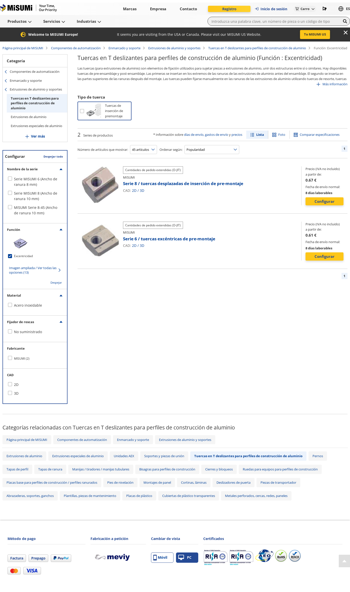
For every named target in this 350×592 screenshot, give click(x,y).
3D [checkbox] (16, 393)
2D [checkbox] (16, 384)
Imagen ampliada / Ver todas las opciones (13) (32, 270)
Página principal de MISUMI (22, 48)
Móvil (160, 557)
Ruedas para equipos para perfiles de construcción (280, 469)
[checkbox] (35, 182)
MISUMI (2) (22, 358)
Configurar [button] (324, 201)
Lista (260, 134)
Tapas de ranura (50, 469)
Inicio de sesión (270, 9)
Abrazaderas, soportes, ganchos (30, 495)
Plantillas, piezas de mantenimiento (90, 495)
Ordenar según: (171, 149)
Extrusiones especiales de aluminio (36, 126)
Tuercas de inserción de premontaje (114, 110)
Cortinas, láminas (193, 482)
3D (142, 190)
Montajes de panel (157, 482)
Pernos (317, 456)
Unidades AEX (124, 456)
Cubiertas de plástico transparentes (188, 495)
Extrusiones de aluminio (28, 117)
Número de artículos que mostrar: (103, 149)
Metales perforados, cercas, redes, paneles (256, 495)
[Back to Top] (344, 561)
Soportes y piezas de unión (164, 456)
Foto (281, 134)
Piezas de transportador (278, 482)
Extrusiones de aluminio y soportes (174, 48)
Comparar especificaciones (320, 134)
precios (237, 134)
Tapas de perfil (17, 469)
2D (134, 190)
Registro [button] (229, 9)
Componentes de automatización (76, 48)
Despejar (56, 282)
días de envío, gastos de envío (206, 134)
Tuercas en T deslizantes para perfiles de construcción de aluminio (257, 48)
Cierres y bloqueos (219, 469)
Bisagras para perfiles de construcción (167, 469)
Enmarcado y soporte (124, 48)
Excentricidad (23, 256)
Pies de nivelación (120, 482)
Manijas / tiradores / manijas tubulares (100, 469)
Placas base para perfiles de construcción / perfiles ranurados (51, 482)
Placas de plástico (139, 495)
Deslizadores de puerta (233, 482)
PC (185, 557)
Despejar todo (53, 156)
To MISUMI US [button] (315, 34)
